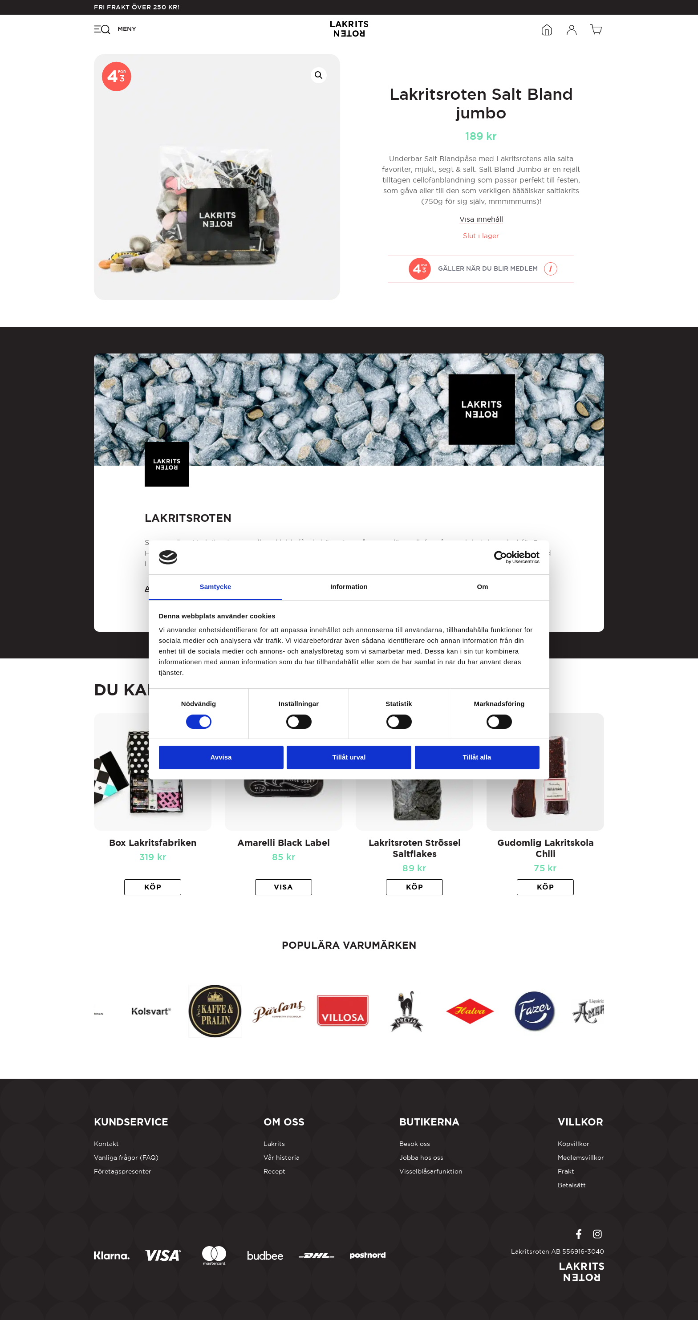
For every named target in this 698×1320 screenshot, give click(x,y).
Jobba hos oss (421, 1157)
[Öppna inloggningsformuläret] (572, 29)
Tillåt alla (477, 757)
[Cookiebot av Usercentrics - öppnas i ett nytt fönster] (501, 557)
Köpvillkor (573, 1144)
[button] (319, 75)
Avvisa (221, 757)
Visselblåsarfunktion (431, 1171)
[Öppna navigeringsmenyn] (115, 29)
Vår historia (282, 1157)
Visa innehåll (481, 219)
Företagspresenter (122, 1171)
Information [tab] (349, 586)
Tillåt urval (349, 757)
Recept (274, 1171)
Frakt (566, 1171)
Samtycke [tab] (215, 586)
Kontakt (106, 1144)
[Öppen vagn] (597, 29)
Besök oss (414, 1144)
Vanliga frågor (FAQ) (126, 1157)
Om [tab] (482, 586)
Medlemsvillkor (581, 1157)
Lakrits (274, 1144)
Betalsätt (572, 1185)
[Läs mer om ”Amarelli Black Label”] (283, 887)
